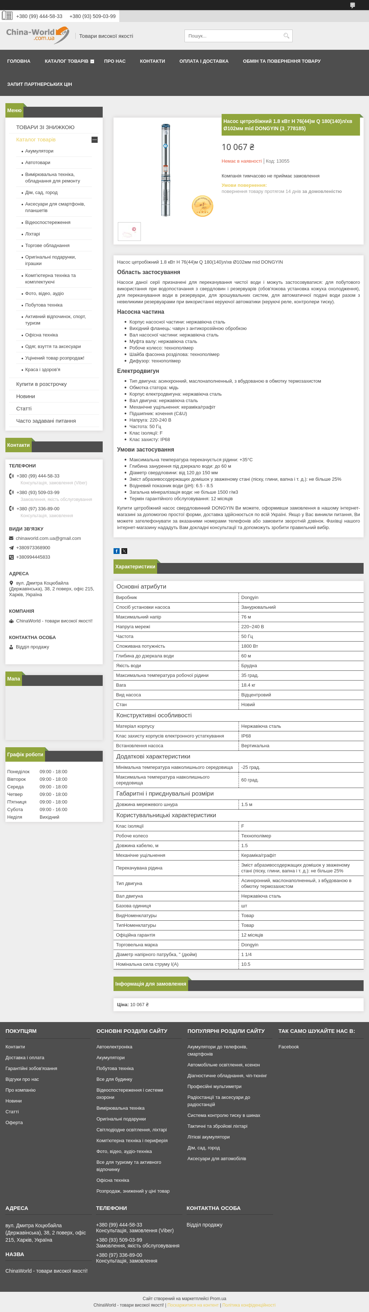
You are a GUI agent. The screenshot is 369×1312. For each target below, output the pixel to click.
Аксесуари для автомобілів (216, 1158)
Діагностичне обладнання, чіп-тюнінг (227, 1075)
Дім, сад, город (41, 192)
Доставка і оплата (24, 1057)
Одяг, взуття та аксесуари (53, 346)
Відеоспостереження (48, 222)
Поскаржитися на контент (193, 1305)
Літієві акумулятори (208, 1137)
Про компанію (20, 1090)
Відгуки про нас (22, 1079)
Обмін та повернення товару (281, 61)
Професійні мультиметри (214, 1086)
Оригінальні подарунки (121, 1119)
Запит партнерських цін (39, 84)
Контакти (152, 61)
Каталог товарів (66, 61)
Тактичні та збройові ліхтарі (217, 1126)
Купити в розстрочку (41, 384)
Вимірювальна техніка (121, 1108)
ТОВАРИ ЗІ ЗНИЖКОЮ (45, 127)
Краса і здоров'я (42, 369)
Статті (24, 408)
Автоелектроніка (114, 1046)
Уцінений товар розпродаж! (54, 358)
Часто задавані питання (46, 421)
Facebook (289, 1046)
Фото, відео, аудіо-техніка (124, 1151)
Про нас (114, 61)
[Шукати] (286, 36)
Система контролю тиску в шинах (223, 1115)
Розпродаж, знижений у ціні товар (133, 1191)
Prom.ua (218, 1298)
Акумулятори (39, 151)
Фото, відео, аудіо (44, 293)
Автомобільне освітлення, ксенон (223, 1064)
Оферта (14, 1122)
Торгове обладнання (47, 245)
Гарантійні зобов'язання (31, 1068)
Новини (25, 396)
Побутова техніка (43, 305)
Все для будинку (114, 1079)
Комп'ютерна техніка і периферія (132, 1140)
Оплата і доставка (203, 61)
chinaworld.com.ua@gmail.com (48, 538)
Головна (18, 61)
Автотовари (37, 162)
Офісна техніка (41, 335)
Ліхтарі (32, 234)
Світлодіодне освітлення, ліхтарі (132, 1129)
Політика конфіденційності (249, 1305)
